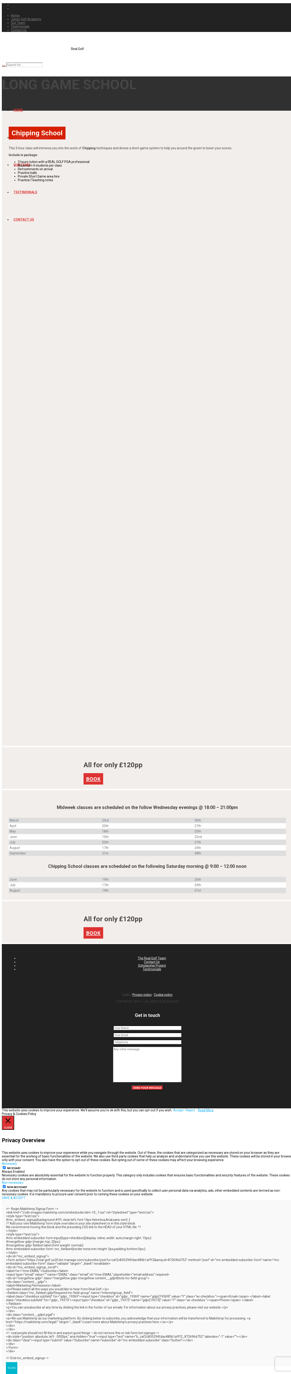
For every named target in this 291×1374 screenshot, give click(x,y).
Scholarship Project (152, 965)
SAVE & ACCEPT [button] (14, 1198)
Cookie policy (163, 995)
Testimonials (152, 969)
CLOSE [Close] (12, 1367)
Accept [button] (178, 1110)
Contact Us (152, 962)
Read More (206, 1110)
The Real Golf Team (152, 958)
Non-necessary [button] (13, 1182)
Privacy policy (142, 995)
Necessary (14, 1168)
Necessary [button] (9, 1163)
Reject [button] (190, 1110)
